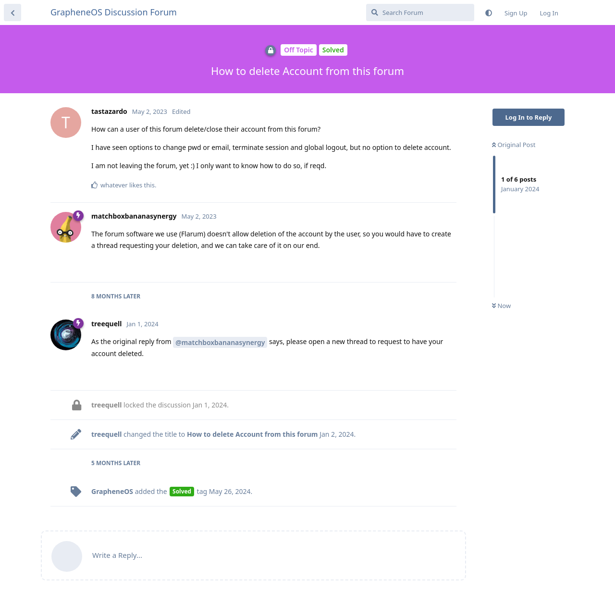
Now (501, 305)
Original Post (513, 144)
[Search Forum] (420, 12)
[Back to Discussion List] (12, 12)
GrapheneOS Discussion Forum (113, 12)
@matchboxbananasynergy (220, 342)
